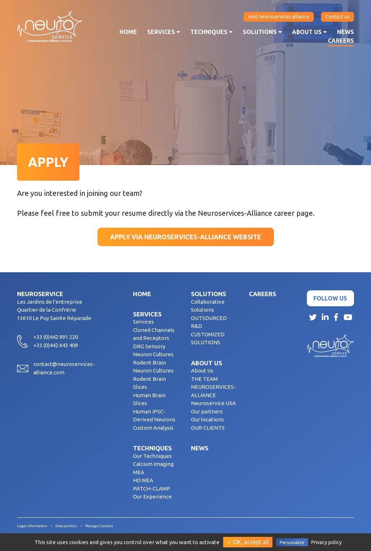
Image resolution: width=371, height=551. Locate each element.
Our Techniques (152, 456)
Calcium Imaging (153, 464)
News (345, 32)
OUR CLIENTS (208, 428)
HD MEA (143, 480)
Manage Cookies (99, 526)
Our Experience (152, 496)
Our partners (207, 411)
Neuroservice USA (213, 403)
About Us (202, 370)
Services (163, 32)
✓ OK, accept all (248, 542)
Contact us (337, 17)
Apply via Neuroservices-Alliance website (185, 236)
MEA (138, 472)
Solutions (262, 32)
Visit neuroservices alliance (278, 17)
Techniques (211, 32)
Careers (341, 40)
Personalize (292, 542)
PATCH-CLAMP (151, 488)
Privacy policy (326, 542)
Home (128, 32)
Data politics (66, 526)
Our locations (207, 419)
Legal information (32, 526)
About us (309, 32)
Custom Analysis (153, 428)
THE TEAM (204, 379)
